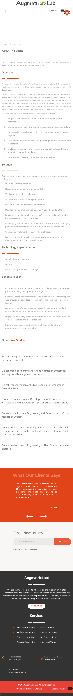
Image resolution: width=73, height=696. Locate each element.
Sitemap (38, 689)
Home (26, 30)
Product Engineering (26, 642)
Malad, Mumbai (13, 670)
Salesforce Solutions (26, 627)
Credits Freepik (58, 689)
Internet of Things (48, 642)
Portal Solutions (47, 627)
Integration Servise (48, 632)
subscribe (62, 541)
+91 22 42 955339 (14, 657)
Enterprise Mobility (25, 637)
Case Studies (43, 30)
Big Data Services (48, 637)
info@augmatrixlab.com (53, 657)
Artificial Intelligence (26, 632)
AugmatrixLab (31, 685)
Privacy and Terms (24, 689)
